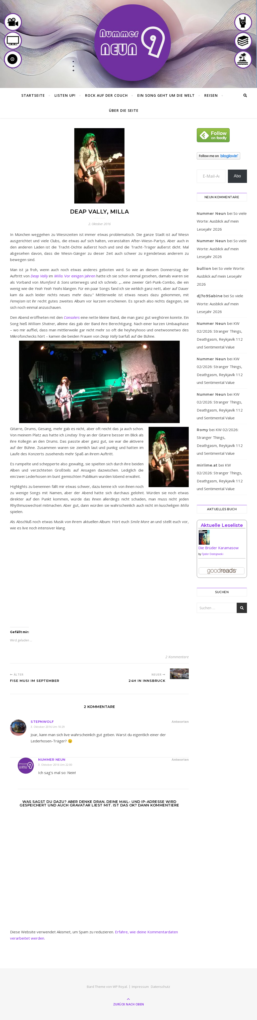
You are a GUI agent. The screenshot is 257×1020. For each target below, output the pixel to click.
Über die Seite (124, 110)
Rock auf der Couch (106, 95)
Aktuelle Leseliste (222, 525)
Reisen (211, 95)
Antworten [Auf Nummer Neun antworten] (180, 759)
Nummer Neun (52, 759)
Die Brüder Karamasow (218, 547)
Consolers (72, 317)
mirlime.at (207, 465)
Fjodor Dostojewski (212, 554)
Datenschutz (160, 986)
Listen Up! (65, 95)
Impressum (140, 986)
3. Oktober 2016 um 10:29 (48, 727)
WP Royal (120, 986)
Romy (202, 430)
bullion (204, 268)
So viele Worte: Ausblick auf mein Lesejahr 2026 (222, 221)
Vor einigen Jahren (79, 275)
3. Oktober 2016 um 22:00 (55, 765)
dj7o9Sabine (210, 296)
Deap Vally (39, 275)
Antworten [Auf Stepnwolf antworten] (180, 721)
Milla (58, 275)
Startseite (33, 95)
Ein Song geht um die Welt (166, 95)
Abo (237, 176)
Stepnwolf (42, 722)
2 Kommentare (177, 656)
